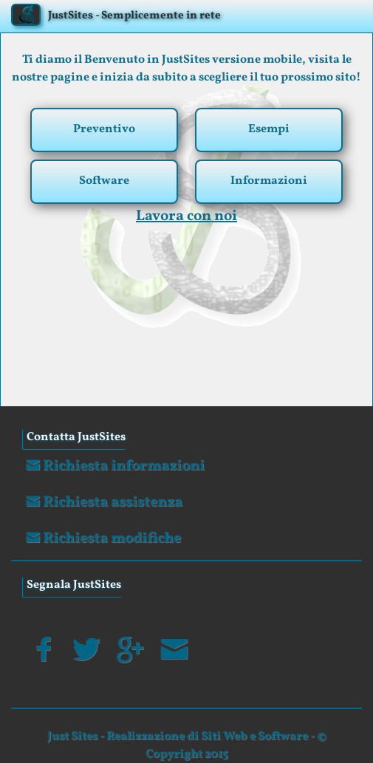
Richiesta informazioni (113, 466)
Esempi (269, 129)
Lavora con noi (186, 216)
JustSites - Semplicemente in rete (134, 16)
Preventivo (104, 129)
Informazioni (268, 181)
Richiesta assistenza (102, 502)
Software (104, 181)
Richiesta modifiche (101, 538)
